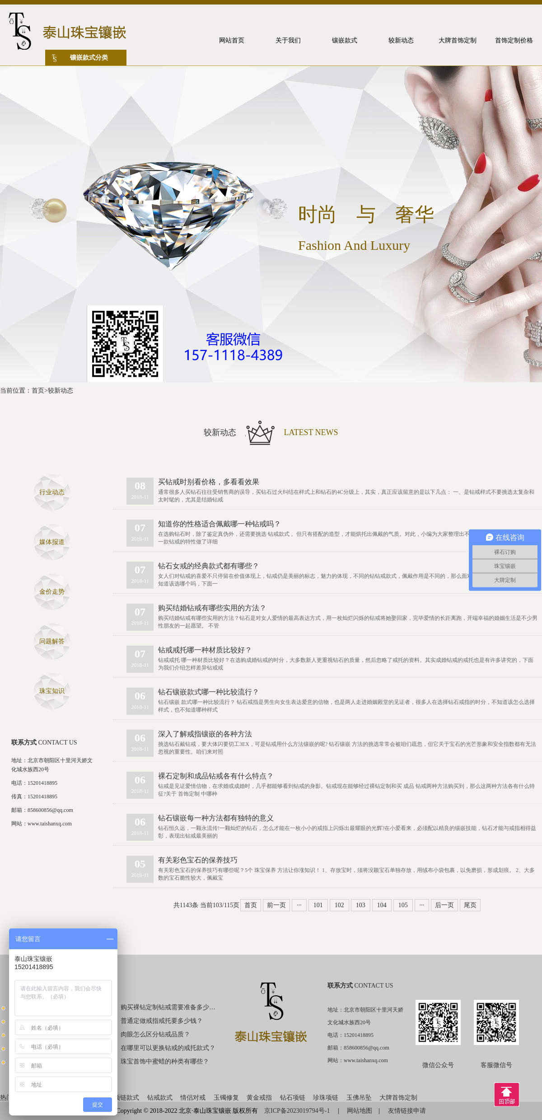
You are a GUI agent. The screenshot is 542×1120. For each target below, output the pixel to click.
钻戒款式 (160, 1097)
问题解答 (52, 641)
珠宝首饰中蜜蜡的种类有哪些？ (165, 1061)
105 (403, 905)
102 (339, 905)
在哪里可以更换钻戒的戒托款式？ (168, 1048)
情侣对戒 (193, 1097)
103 (360, 905)
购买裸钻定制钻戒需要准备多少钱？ (168, 1007)
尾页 (470, 905)
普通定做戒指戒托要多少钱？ (162, 1020)
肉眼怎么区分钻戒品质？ (155, 1034)
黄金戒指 (259, 1097)
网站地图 (359, 1110)
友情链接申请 (407, 1110)
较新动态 (60, 390)
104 (382, 905)
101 (318, 905)
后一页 (444, 905)
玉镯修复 (226, 1097)
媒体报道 (52, 542)
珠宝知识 (52, 691)
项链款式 (126, 1097)
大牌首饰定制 (398, 1097)
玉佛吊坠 (359, 1097)
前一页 (276, 905)
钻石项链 (292, 1097)
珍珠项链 (325, 1097)
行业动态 (52, 492)
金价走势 (52, 591)
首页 (38, 390)
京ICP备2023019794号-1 (298, 1110)
